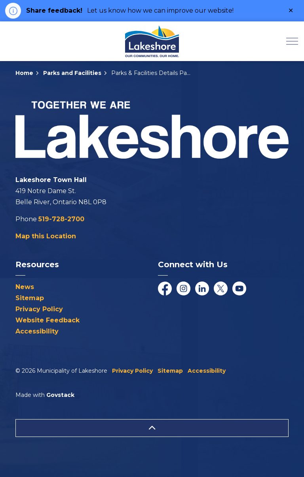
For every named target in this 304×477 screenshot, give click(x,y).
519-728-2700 (61, 219)
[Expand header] (292, 41)
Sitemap (29, 298)
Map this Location (45, 236)
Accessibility (37, 331)
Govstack (60, 394)
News (24, 287)
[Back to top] (152, 428)
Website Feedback (47, 320)
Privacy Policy (39, 309)
